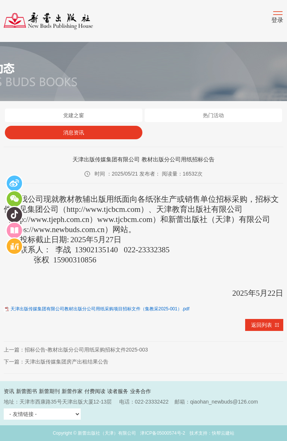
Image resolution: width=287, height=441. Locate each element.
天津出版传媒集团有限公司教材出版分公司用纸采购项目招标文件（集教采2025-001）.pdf (99, 308)
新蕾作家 (72, 391)
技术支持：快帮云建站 (211, 433)
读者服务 (117, 391)
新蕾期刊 (49, 391)
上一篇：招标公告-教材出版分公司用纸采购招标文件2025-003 (76, 350)
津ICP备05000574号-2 (162, 433)
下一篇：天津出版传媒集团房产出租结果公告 (56, 362)
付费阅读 (94, 391)
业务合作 (140, 391)
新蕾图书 (26, 391)
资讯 (9, 391)
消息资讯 (73, 133)
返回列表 (261, 325)
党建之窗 (73, 115)
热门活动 (213, 115)
